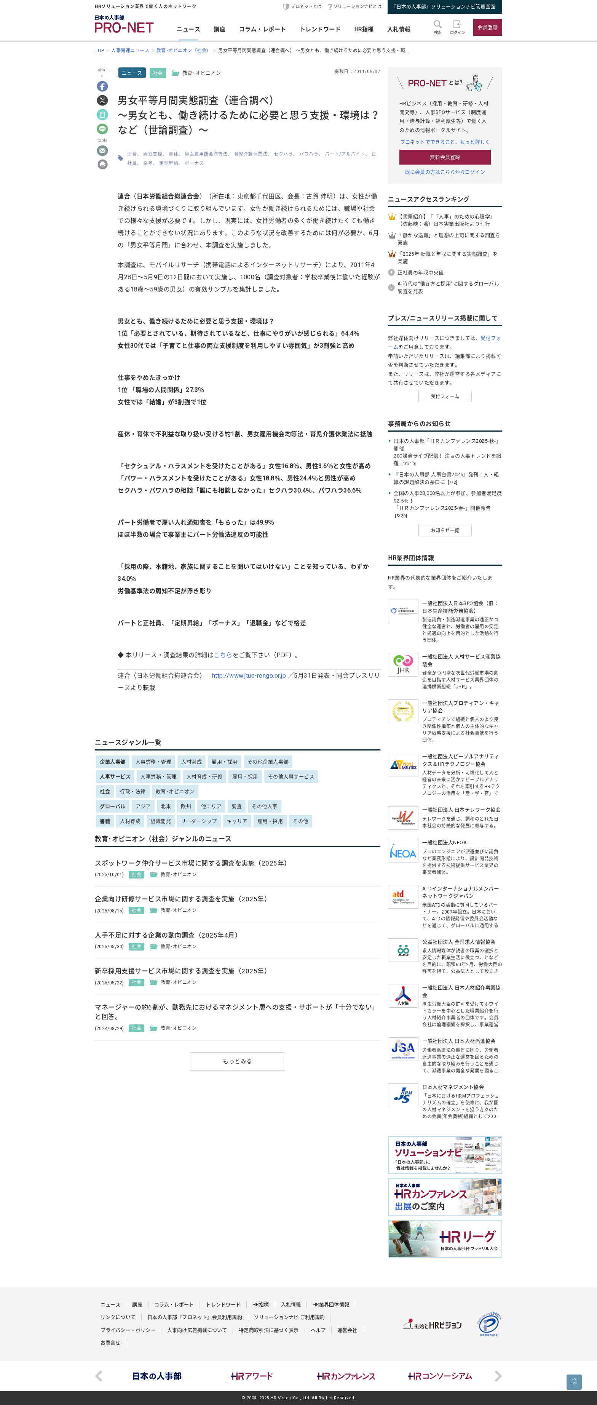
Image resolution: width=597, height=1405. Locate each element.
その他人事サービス (291, 776)
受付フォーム (445, 396)
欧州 (186, 806)
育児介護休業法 (251, 154)
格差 (148, 163)
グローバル (113, 806)
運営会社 (347, 1330)
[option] (157, 1376)
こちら (223, 655)
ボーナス (194, 163)
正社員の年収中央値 (420, 272)
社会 (158, 73)
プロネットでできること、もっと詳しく (445, 142)
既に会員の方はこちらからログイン (445, 172)
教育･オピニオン (175, 791)
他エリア (211, 806)
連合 (132, 154)
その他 (300, 821)
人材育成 (191, 762)
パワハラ (308, 154)
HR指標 (364, 29)
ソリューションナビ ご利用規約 (289, 1317)
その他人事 (265, 806)
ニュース (188, 29)
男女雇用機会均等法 (206, 154)
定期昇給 (168, 163)
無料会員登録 (445, 157)
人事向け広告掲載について (197, 1330)
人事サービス (115, 776)
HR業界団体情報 (331, 1304)
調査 (236, 806)
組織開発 (160, 821)
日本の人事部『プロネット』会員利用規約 (194, 1317)
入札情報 (399, 29)
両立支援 (152, 154)
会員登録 (488, 27)
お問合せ (110, 1343)
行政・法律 (133, 791)
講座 (219, 29)
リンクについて (118, 1317)
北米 (166, 806)
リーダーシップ (199, 821)
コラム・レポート (262, 29)
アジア (143, 806)
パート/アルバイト (345, 154)
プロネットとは (306, 6)
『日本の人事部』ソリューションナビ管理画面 (443, 7)
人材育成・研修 (205, 776)
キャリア (237, 821)
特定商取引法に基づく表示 (268, 1330)
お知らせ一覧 (445, 530)
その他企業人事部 (268, 762)
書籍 (105, 821)
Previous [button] (98, 1376)
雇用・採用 (225, 762)
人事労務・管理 (154, 762)
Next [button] (498, 1376)
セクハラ (283, 154)
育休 (173, 154)
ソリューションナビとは (358, 6)
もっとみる (237, 1061)
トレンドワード (320, 29)
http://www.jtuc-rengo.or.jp (249, 675)
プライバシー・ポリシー (128, 1330)
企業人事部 (113, 762)
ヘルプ (318, 1330)
